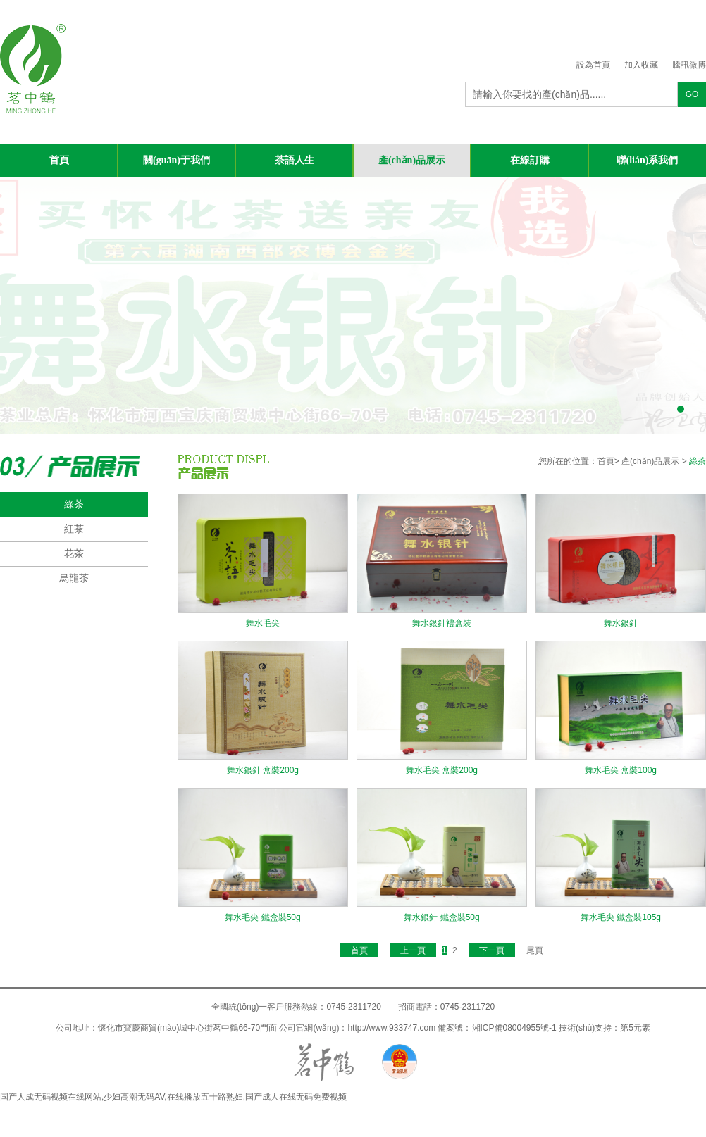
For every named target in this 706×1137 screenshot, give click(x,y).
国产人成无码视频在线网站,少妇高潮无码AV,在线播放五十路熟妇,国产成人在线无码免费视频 (173, 1097)
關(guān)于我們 (176, 160)
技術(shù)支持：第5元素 (604, 1028)
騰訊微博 (689, 65)
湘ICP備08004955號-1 (514, 1028)
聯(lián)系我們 (648, 160)
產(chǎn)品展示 (411, 160)
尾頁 (534, 950)
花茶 (74, 553)
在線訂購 (530, 160)
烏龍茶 (74, 578)
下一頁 (491, 950)
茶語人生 (294, 160)
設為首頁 (593, 65)
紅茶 (74, 528)
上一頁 (413, 950)
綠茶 (74, 504)
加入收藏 (641, 65)
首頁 (59, 160)
